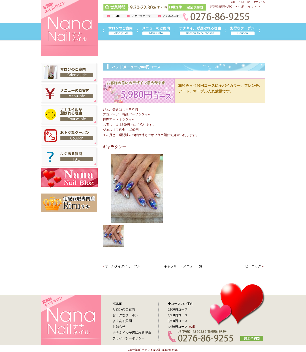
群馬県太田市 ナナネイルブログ (69, 178)
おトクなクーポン (125, 315)
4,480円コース (178, 326)
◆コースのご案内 (180, 304)
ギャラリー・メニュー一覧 (183, 266)
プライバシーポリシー (129, 338)
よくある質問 (171, 16)
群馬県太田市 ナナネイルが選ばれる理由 (69, 115)
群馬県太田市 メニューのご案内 (69, 94)
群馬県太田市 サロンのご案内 (69, 73)
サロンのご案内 (124, 309)
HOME (116, 16)
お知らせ (119, 326)
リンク (120, 31)
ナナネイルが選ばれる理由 (132, 332)
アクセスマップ (141, 16)
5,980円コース (178, 321)
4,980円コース (178, 315)
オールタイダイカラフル (122, 266)
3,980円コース (178, 309)
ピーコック (253, 266)
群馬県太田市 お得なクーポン (69, 136)
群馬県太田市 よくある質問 (69, 157)
